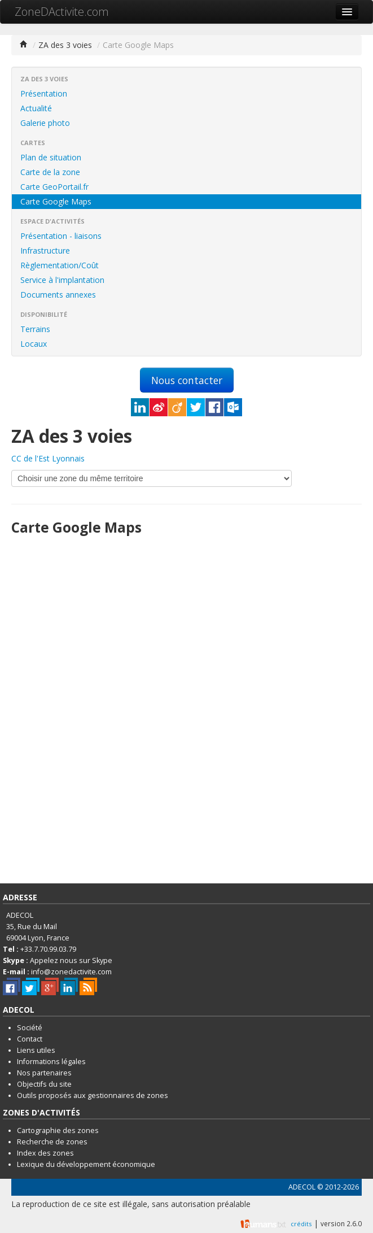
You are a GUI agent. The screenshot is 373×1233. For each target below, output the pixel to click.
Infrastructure (45, 250)
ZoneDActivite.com (62, 11)
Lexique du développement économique (86, 1164)
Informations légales (51, 1061)
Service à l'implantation (62, 280)
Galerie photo (45, 122)
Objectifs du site (44, 1084)
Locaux (33, 343)
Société (29, 1027)
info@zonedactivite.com (71, 972)
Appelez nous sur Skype (71, 960)
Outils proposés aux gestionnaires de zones (92, 1095)
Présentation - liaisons (61, 235)
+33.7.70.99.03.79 (48, 949)
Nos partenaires (44, 1073)
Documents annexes (58, 294)
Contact (29, 1039)
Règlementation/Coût (59, 265)
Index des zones (45, 1153)
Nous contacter (186, 380)
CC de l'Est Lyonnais (48, 458)
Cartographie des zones (58, 1130)
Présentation (43, 93)
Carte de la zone (50, 172)
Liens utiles (36, 1050)
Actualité (36, 108)
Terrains (35, 329)
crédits (301, 1223)
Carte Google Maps (55, 201)
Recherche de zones (52, 1142)
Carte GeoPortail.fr (54, 186)
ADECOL (301, 1187)
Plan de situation (50, 157)
